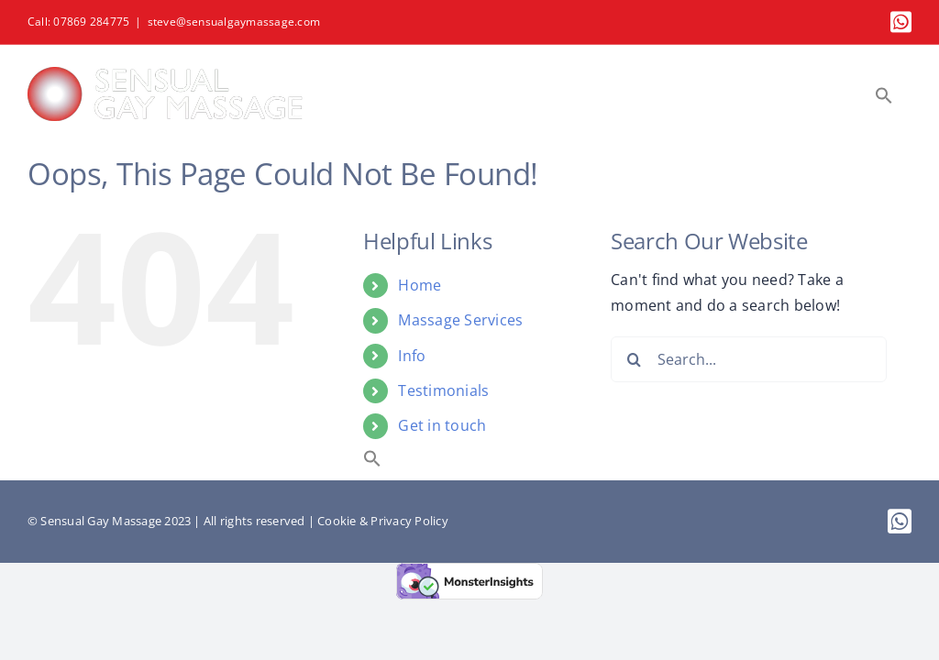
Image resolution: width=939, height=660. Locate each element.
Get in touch (442, 425)
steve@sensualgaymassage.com (234, 21)
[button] (884, 95)
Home (419, 285)
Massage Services (460, 320)
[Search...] (749, 359)
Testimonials (443, 390)
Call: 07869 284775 (78, 21)
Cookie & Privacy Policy (382, 520)
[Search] (634, 359)
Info (411, 356)
